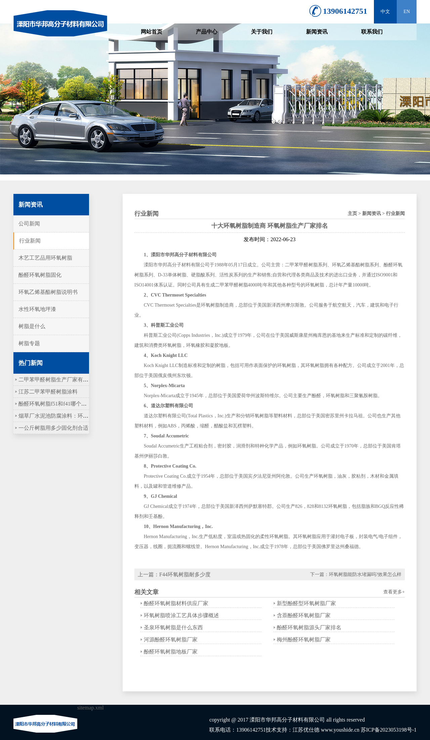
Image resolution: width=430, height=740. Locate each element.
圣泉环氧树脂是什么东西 (173, 627)
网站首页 (151, 32)
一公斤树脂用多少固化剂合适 (53, 428)
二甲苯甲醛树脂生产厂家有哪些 (56, 379)
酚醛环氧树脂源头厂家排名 (309, 627)
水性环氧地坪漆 (37, 309)
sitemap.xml (90, 707)
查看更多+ (394, 591)
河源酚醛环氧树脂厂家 (171, 639)
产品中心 (206, 32)
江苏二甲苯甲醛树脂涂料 (48, 391)
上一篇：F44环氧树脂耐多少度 (174, 574)
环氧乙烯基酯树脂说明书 (48, 292)
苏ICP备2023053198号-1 (389, 730)
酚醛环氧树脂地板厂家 (171, 651)
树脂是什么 (31, 326)
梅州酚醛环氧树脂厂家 (304, 639)
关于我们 (261, 32)
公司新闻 (29, 223)
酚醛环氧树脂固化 (39, 275)
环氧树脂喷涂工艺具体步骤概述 (181, 615)
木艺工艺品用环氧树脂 (45, 258)
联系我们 (372, 32)
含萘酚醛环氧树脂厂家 (304, 615)
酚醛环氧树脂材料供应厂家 (176, 603)
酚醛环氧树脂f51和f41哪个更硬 (55, 404)
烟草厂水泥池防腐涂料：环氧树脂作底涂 (66, 416)
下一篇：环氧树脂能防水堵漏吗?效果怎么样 (355, 574)
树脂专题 (29, 343)
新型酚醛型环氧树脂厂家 (306, 603)
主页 (352, 213)
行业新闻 (30, 241)
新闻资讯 (317, 32)
